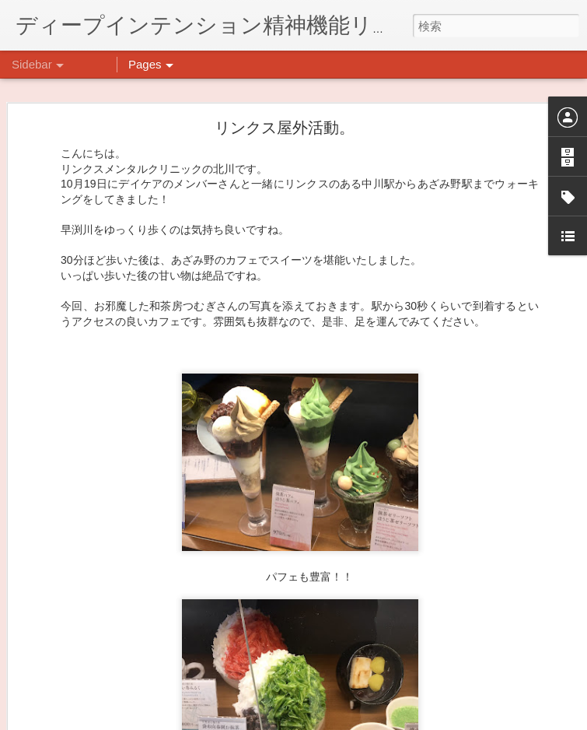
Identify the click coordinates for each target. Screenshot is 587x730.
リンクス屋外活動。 (285, 101)
